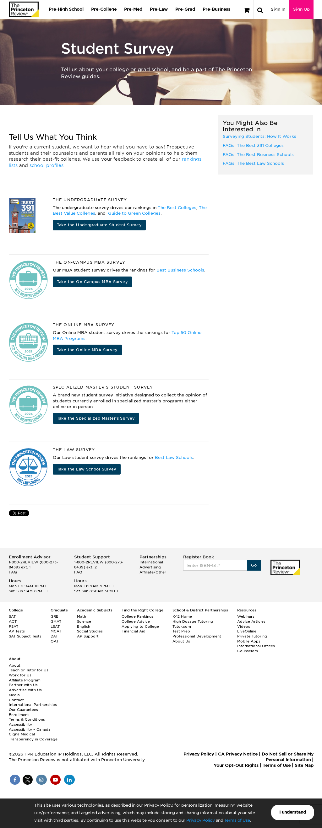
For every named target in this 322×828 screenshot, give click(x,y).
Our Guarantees (23, 709)
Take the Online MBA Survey (87, 349)
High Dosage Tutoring (192, 621)
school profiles (46, 165)
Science (84, 621)
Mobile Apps (248, 641)
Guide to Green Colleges (134, 213)
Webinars (245, 616)
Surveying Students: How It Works (259, 136)
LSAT (55, 626)
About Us (181, 641)
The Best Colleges (177, 207)
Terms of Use (237, 820)
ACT (13, 621)
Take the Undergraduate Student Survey (99, 225)
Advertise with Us (25, 690)
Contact (16, 700)
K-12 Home (182, 616)
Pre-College (104, 9)
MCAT (56, 631)
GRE (54, 616)
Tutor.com (181, 626)
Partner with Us (23, 685)
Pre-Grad (185, 9)
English (83, 626)
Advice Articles (251, 621)
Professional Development (196, 636)
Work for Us (20, 675)
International (151, 562)
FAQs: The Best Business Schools (258, 154)
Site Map (304, 765)
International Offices (256, 646)
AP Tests (17, 631)
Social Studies (90, 631)
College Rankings (138, 616)
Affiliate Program (25, 680)
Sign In (278, 9)
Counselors (247, 651)
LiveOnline (246, 631)
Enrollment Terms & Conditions (27, 717)
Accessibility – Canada (30, 729)
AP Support (88, 636)
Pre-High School (66, 9)
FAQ (13, 572)
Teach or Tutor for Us (28, 670)
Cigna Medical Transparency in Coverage (33, 736)
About (14, 665)
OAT (54, 641)
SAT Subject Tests (25, 636)
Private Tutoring (252, 636)
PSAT (13, 626)
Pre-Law (159, 9)
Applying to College (140, 626)
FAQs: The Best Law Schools (253, 163)
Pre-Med (133, 9)
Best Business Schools (180, 270)
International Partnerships (33, 704)
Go (254, 565)
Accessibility (20, 724)
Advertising (150, 567)
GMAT (56, 621)
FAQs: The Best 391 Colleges (253, 145)
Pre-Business (216, 9)
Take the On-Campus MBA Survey (92, 281)
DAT (54, 636)
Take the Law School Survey (87, 469)
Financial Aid (133, 631)
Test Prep (181, 631)
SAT (12, 616)
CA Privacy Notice (238, 754)
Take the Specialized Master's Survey (96, 418)
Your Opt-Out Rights (236, 765)
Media (14, 695)
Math (81, 616)
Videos (243, 626)
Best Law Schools (174, 457)
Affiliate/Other (152, 572)
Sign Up (301, 9)
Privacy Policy (200, 820)
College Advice (136, 621)
